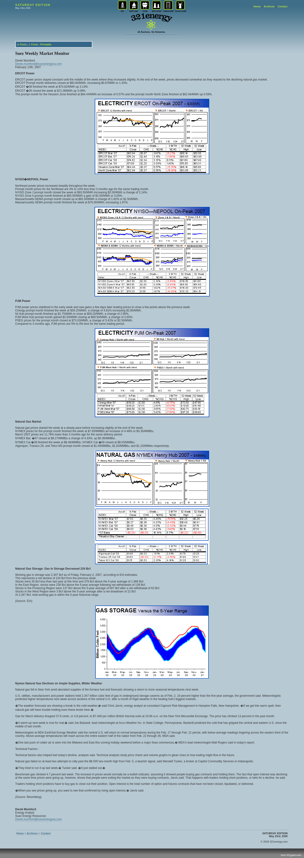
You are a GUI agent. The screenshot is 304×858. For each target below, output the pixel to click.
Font (23, 44)
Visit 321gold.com (290, 855)
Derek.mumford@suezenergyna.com (38, 64)
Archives (269, 6)
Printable (45, 44)
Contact (282, 6)
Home (257, 6)
